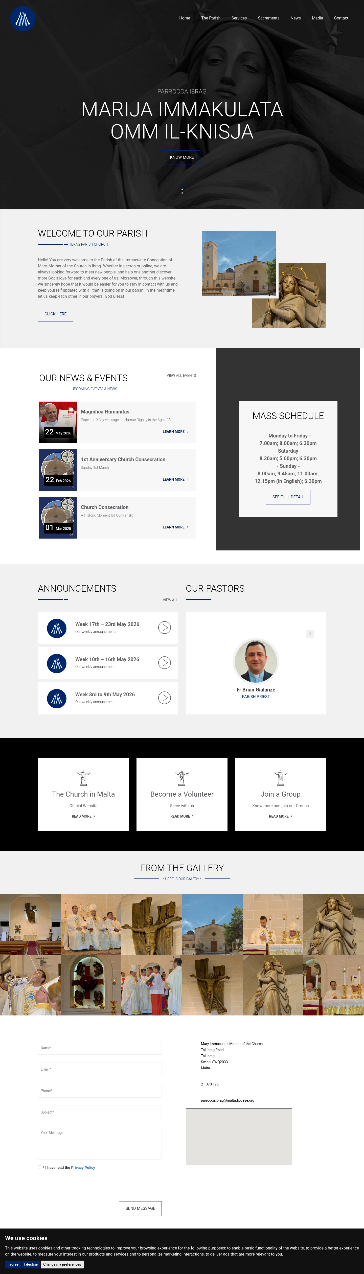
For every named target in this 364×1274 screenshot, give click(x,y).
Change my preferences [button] (62, 1264)
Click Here (55, 314)
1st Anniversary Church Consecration (123, 459)
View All (170, 600)
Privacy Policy (83, 1168)
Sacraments (269, 18)
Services (239, 18)
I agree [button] (13, 1264)
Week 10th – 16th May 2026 (107, 659)
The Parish (210, 18)
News (296, 18)
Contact (341, 18)
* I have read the (66, 1168)
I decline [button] (31, 1264)
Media (317, 18)
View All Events (181, 375)
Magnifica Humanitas (105, 412)
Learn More (175, 432)
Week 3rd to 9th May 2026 (105, 694)
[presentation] (76, 1186)
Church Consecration (105, 507)
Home (184, 18)
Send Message (140, 1208)
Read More (182, 135)
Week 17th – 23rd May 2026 (107, 624)
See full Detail (288, 497)
